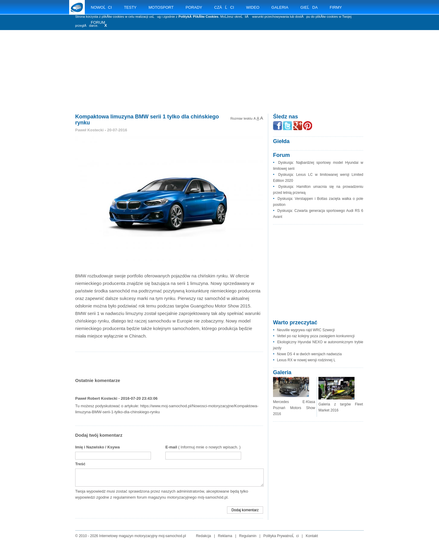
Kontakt (312, 536)
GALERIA (280, 7)
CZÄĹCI (224, 7)
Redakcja (203, 536)
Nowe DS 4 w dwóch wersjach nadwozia (309, 354)
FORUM (98, 22)
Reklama (225, 536)
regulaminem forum (130, 497)
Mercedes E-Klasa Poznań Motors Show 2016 (294, 408)
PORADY (194, 7)
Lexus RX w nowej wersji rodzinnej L (306, 360)
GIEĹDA (309, 7)
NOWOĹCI (101, 7)
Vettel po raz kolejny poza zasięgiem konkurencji (316, 336)
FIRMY (336, 7)
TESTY (130, 7)
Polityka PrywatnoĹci (281, 536)
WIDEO (252, 7)
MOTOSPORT (161, 7)
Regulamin (247, 536)
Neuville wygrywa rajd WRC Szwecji (306, 330)
